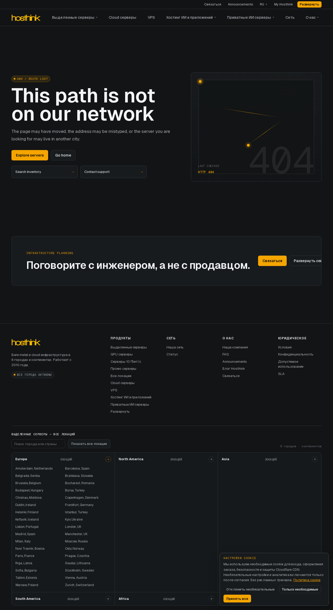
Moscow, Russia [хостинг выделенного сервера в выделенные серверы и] (76, 541)
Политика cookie (306, 580)
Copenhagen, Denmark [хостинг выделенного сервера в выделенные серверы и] (82, 498)
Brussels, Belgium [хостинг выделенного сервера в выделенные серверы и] (28, 483)
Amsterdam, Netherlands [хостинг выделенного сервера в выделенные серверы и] (33, 468)
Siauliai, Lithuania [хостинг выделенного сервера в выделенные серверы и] (77, 563)
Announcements (240, 4)
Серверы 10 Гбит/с (126, 361)
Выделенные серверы (73, 17)
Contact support (113, 171)
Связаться (212, 4)
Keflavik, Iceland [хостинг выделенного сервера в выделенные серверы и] (27, 519)
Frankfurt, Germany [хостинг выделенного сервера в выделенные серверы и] (79, 505)
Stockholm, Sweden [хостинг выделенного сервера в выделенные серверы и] (79, 570)
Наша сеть (175, 347)
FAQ (225, 354)
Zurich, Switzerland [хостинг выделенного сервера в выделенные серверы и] (79, 585)
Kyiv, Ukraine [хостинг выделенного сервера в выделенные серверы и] (74, 519)
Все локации (121, 376)
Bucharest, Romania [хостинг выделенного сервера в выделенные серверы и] (79, 483)
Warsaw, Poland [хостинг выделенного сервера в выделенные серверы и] (26, 585)
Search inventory (44, 171)
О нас (311, 17)
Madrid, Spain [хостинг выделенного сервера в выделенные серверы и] (25, 534)
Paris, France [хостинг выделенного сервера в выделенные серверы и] (24, 556)
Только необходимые (300, 589)
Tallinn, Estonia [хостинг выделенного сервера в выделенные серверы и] (26, 578)
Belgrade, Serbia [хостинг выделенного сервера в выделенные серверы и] (27, 476)
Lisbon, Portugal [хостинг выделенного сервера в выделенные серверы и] (27, 527)
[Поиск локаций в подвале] (38, 443)
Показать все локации (89, 444)
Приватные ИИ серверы (249, 17)
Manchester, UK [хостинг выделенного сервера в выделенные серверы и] (76, 534)
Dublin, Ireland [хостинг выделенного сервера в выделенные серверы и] (25, 505)
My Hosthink (283, 4)
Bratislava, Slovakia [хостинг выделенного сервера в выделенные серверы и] (79, 476)
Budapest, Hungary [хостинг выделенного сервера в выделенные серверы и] (29, 490)
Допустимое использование (290, 364)
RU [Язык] (262, 4)
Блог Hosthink (233, 368)
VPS (151, 17)
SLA (281, 374)
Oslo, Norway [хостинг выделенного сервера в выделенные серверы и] (74, 549)
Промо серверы (123, 368)
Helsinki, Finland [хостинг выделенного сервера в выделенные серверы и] (27, 512)
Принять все (237, 598)
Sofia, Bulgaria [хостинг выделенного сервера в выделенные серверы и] (26, 570)
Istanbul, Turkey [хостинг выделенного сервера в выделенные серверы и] (76, 512)
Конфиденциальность (295, 354)
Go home (63, 155)
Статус (172, 354)
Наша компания (235, 347)
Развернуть (309, 4)
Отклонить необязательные (250, 589)
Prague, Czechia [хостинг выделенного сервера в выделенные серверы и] (77, 556)
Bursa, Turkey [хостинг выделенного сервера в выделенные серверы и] (75, 490)
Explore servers (30, 155)
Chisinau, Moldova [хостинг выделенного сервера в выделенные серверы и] (28, 498)
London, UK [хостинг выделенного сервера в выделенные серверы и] (73, 527)
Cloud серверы (122, 17)
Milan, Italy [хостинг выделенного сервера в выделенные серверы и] (22, 541)
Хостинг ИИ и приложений (189, 17)
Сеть (289, 17)
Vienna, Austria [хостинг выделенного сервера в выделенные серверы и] (76, 578)
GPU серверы (121, 354)
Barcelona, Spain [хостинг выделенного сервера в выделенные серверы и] (77, 468)
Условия (285, 347)
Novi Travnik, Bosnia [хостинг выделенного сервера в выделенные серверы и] (29, 549)
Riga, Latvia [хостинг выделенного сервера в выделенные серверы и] (23, 563)
